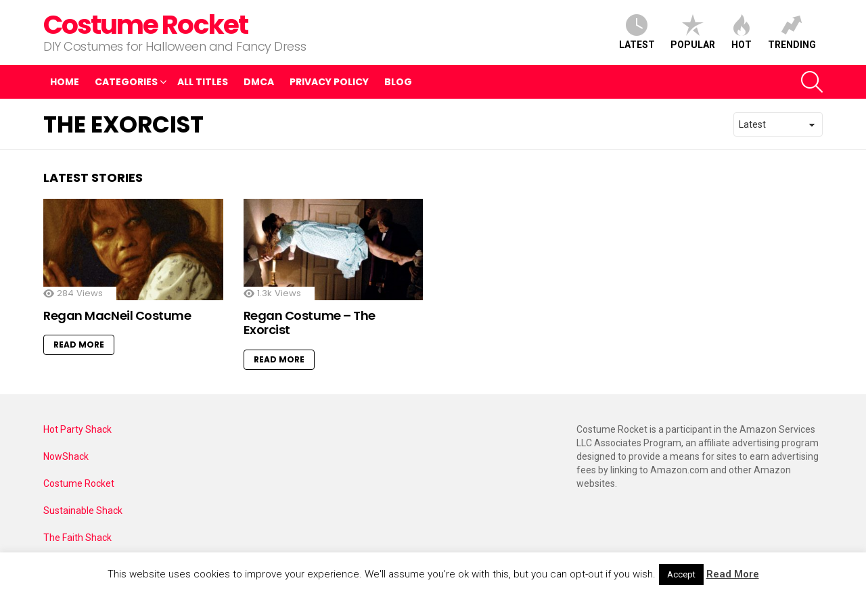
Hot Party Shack (77, 429)
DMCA (259, 82)
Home (64, 82)
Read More (78, 344)
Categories (126, 83)
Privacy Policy (329, 82)
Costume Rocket (145, 24)
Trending (792, 32)
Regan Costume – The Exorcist (309, 323)
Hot (741, 32)
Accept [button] (681, 574)
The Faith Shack (77, 537)
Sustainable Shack (82, 510)
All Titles (202, 82)
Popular (692, 32)
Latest (637, 32)
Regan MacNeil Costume (117, 315)
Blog (398, 82)
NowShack (66, 456)
